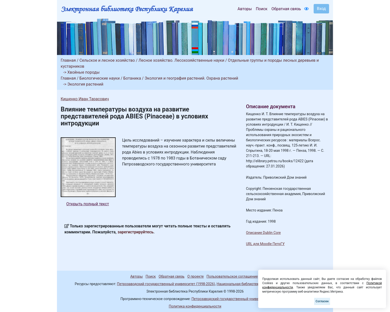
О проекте (195, 276)
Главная (68, 60)
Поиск (261, 8)
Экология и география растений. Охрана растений (191, 78)
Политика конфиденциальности (195, 306)
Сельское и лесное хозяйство (107, 60)
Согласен (322, 301)
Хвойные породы (83, 72)
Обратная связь (286, 8)
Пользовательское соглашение (232, 276)
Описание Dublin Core (263, 233)
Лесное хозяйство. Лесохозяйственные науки (181, 60)
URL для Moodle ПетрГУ (265, 244)
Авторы (245, 8)
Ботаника (132, 78)
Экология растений (85, 84)
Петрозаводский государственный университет (231, 299)
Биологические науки (99, 78)
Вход (321, 8)
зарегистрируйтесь (135, 232)
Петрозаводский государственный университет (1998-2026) (166, 284)
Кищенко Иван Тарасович (85, 99)
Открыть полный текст (87, 204)
